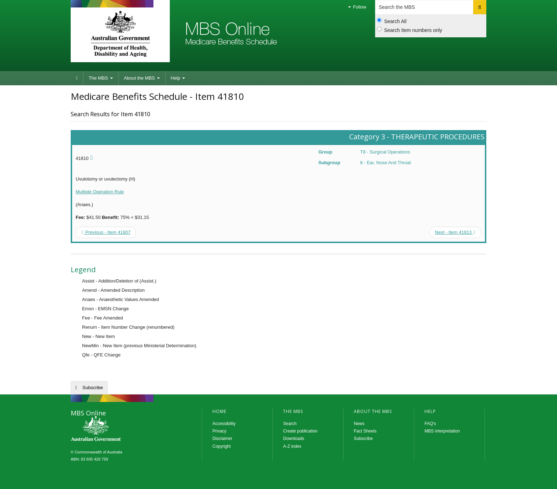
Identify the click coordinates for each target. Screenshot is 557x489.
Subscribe (92, 387)
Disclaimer (222, 438)
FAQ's (430, 423)
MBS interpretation (442, 431)
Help (178, 78)
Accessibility (224, 423)
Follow (357, 7)
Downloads (293, 438)
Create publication (300, 431)
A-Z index (292, 446)
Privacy (219, 431)
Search (290, 423)
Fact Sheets (365, 431)
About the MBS (142, 78)
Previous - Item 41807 (106, 232)
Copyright (221, 446)
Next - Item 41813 (455, 232)
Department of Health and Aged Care (120, 34)
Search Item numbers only (409, 30)
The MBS (101, 78)
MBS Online (115, 429)
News (359, 423)
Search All (391, 21)
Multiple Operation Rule (100, 191)
